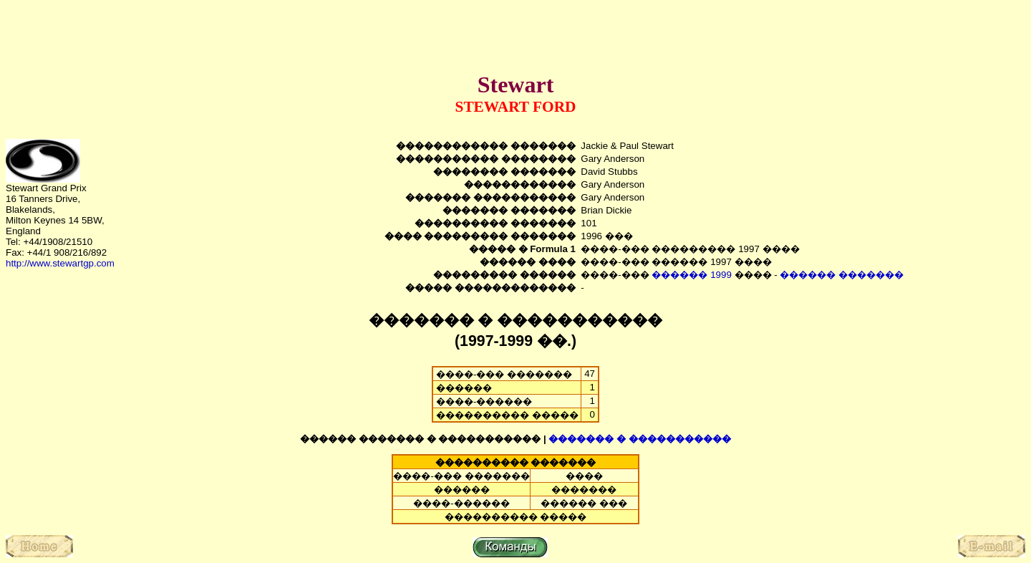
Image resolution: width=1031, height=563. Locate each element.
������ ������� (842, 274)
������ (679, 274)
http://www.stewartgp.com (60, 263)
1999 (721, 274)
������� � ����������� (639, 438)
